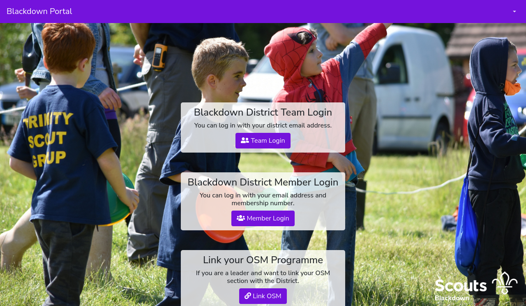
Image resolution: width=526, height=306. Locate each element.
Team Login (263, 140)
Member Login (263, 218)
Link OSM (263, 296)
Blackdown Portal (39, 11)
